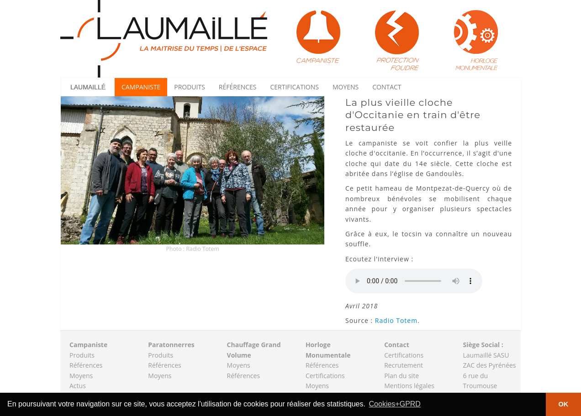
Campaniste (140, 87)
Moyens (346, 87)
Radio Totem (396, 320)
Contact (386, 87)
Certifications (294, 87)
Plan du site (401, 375)
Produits (189, 87)
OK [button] (564, 404)
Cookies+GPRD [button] (395, 404)
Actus (77, 385)
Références (238, 87)
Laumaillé (88, 87)
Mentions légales (409, 385)
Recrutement (403, 365)
